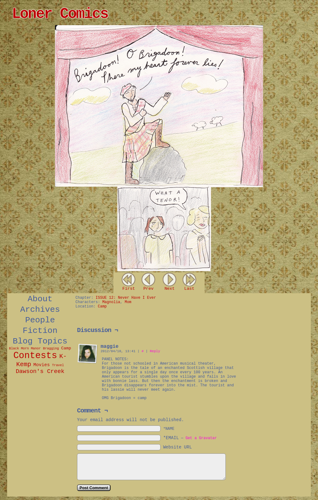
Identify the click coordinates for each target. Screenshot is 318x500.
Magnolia (111, 302)
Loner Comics (60, 14)
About (40, 299)
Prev (148, 288)
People (40, 320)
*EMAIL (190, 437)
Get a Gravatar (201, 438)
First (128, 288)
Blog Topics (40, 341)
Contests (35, 356)
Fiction (40, 330)
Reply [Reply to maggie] (155, 351)
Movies (41, 364)
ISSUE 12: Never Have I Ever (126, 298)
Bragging (51, 348)
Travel (58, 365)
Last (189, 288)
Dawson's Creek (40, 371)
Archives (40, 309)
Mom (128, 302)
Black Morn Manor (25, 348)
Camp (66, 348)
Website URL (177, 447)
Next (170, 288)
